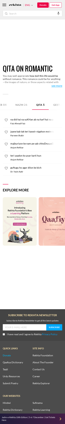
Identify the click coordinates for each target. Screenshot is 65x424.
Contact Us (39, 369)
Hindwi (7, 403)
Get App (55, 5)
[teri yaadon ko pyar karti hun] (36, 155)
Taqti (5, 369)
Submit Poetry (10, 383)
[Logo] (15, 5)
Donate (43, 5)
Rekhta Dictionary (12, 410)
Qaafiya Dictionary (13, 362)
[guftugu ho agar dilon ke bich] (36, 167)
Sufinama (37, 403)
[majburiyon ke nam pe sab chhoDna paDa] (36, 143)
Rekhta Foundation (43, 355)
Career (36, 376)
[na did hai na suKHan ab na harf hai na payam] (36, 119)
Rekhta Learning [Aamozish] (41, 410)
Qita (40, 104)
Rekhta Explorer (41, 383)
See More (56, 85)
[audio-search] (58, 13)
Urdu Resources (11, 376)
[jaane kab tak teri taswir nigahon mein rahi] (36, 131)
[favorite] (6, 120)
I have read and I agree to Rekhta (30, 334)
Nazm (21, 104)
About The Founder (43, 362)
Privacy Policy (49, 334)
